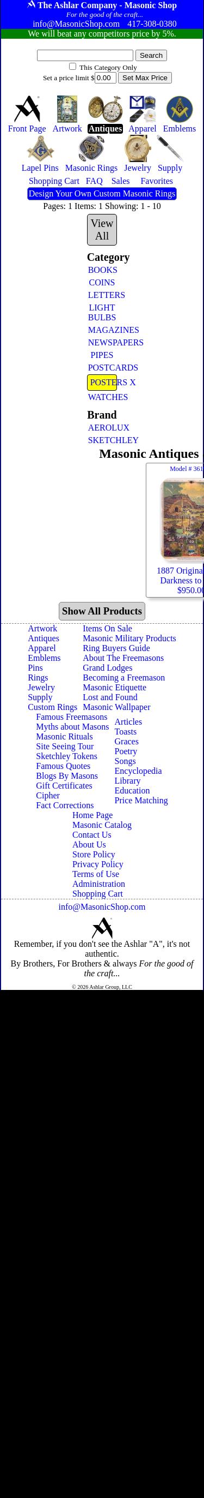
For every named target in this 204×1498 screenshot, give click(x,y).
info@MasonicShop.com (101, 906)
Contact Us (92, 834)
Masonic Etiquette (114, 687)
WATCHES (103, 397)
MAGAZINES (103, 330)
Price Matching (141, 800)
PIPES (102, 355)
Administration (98, 883)
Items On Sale (107, 628)
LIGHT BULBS (102, 312)
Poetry (126, 751)
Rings (38, 677)
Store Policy (93, 854)
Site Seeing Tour (65, 746)
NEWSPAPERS (103, 342)
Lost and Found (110, 697)
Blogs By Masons (67, 775)
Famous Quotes (63, 766)
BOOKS (103, 269)
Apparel (42, 648)
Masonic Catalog (102, 824)
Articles (129, 721)
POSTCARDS (103, 367)
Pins (35, 667)
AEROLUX (103, 427)
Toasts (126, 731)
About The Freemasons (123, 658)
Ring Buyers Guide (116, 648)
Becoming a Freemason (124, 677)
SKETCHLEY (103, 440)
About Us (89, 844)
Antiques (43, 638)
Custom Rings (52, 707)
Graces (127, 741)
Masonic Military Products (129, 638)
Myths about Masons (72, 726)
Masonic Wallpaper (116, 707)
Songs (125, 761)
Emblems (44, 658)
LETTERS (103, 295)
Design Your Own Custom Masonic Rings (102, 193)
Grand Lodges (107, 667)
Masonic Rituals (64, 736)
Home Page (92, 815)
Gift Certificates (64, 785)
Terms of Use (95, 874)
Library (128, 780)
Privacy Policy (97, 864)
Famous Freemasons (71, 716)
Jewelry (41, 687)
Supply (40, 697)
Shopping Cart (97, 893)
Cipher (48, 795)
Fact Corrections (65, 805)
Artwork (42, 628)
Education (132, 790)
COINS (102, 282)
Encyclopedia (138, 770)
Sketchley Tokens (66, 756)
